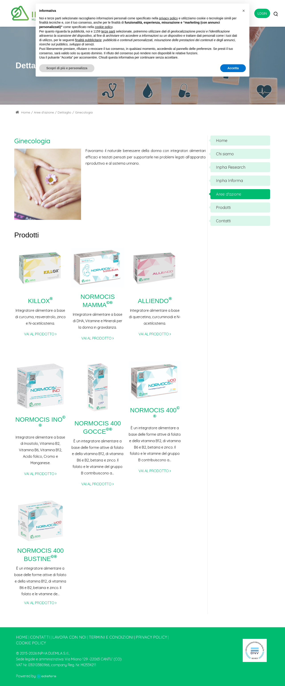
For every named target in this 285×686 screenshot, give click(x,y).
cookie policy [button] (103, 27)
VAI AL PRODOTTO (40, 334)
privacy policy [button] (168, 18)
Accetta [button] (233, 68)
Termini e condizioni (111, 637)
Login (262, 14)
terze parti (108, 31)
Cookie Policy (31, 643)
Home (23, 112)
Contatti (40, 637)
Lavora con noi (69, 637)
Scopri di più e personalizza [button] (66, 68)
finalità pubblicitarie (88, 40)
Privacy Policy (151, 637)
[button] (243, 10)
